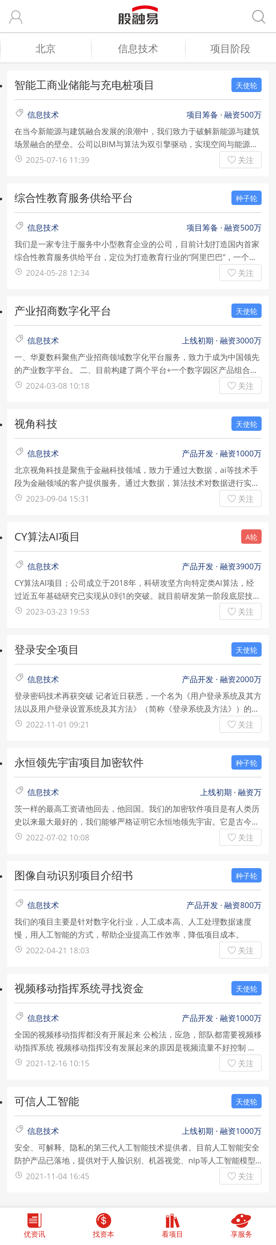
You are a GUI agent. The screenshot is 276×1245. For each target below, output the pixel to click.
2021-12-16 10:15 (57, 1063)
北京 (60, 48)
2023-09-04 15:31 (57, 498)
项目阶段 (239, 48)
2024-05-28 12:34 (57, 272)
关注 (246, 159)
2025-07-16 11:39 (57, 159)
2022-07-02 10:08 (57, 837)
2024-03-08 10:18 (57, 385)
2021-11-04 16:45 (57, 1176)
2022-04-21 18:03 (57, 950)
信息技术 (148, 48)
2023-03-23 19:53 (57, 611)
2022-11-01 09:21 (57, 724)
